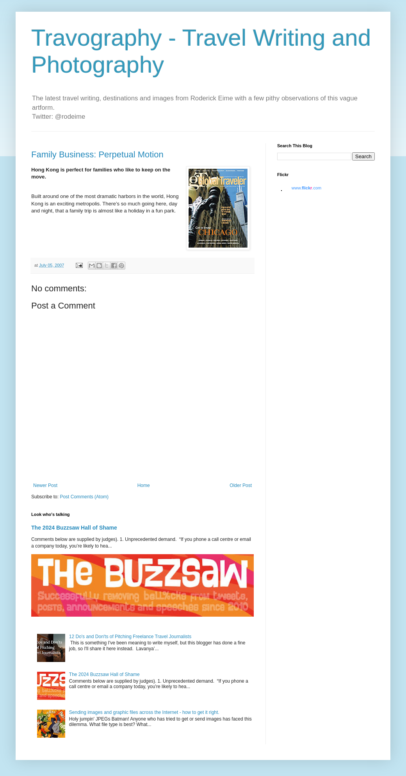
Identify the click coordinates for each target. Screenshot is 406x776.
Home (143, 485)
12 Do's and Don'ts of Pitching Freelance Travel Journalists (130, 636)
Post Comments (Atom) (84, 496)
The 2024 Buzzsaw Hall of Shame (74, 527)
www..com (306, 188)
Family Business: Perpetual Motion (97, 154)
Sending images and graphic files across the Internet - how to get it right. (144, 712)
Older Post (241, 485)
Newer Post (45, 485)
